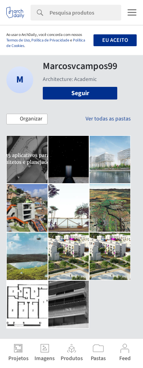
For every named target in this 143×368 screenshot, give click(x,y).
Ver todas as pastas (108, 119)
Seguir (80, 93)
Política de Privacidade (50, 40)
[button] (27, 119)
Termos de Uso (18, 40)
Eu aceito (115, 40)
